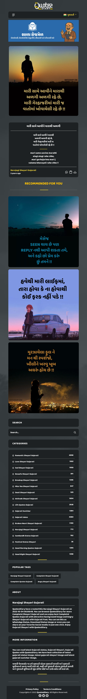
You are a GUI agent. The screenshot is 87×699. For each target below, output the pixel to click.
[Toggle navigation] (13, 15)
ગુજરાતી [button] (69, 15)
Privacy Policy (32, 689)
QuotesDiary (43, 692)
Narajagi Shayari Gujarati (23, 170)
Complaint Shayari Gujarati (47, 575)
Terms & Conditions (52, 689)
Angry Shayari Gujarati (47, 581)
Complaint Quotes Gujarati (21, 581)
